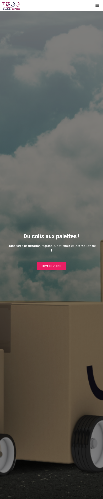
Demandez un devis (51, 266)
